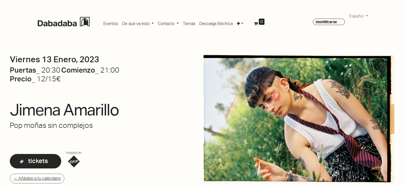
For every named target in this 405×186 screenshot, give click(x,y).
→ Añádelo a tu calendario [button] (37, 178)
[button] (240, 23)
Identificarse (326, 22)
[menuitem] (110, 23)
